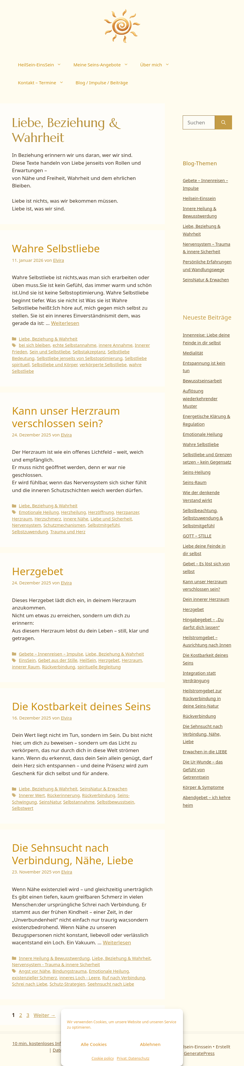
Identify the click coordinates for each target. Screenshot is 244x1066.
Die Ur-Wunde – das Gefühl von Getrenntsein (203, 769)
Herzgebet (37, 571)
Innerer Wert (32, 795)
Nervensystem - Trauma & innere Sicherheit (56, 964)
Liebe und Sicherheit (111, 519)
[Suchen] (223, 122)
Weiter (44, 1015)
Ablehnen (150, 1044)
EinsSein (27, 660)
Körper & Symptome (203, 787)
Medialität (193, 353)
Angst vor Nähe (34, 971)
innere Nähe (75, 519)
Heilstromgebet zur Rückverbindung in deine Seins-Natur (202, 698)
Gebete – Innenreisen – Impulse (51, 654)
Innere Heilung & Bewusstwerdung (54, 958)
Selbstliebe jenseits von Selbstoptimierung (80, 358)
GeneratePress (199, 1053)
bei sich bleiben (34, 345)
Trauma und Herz (67, 531)
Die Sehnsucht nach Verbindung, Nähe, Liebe (72, 854)
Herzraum (22, 519)
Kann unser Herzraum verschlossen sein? (66, 417)
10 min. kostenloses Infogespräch (47, 1043)
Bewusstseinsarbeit (202, 381)
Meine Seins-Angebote (103, 65)
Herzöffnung (101, 512)
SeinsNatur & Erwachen (103, 789)
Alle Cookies (94, 1044)
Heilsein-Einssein (199, 198)
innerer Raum (26, 667)
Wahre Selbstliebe (56, 248)
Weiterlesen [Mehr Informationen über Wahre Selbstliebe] (65, 323)
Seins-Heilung (197, 472)
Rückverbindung (58, 667)
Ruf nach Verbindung (123, 978)
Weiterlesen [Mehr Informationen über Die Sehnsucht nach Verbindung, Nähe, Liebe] (117, 942)
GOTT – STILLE (197, 536)
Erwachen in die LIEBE (205, 752)
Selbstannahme (78, 802)
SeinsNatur (50, 802)
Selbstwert (22, 808)
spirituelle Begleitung (99, 667)
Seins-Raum (195, 482)
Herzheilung (73, 512)
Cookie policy (103, 1058)
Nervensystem (26, 525)
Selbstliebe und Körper (54, 364)
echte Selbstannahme (75, 345)
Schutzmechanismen (64, 525)
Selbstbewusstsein (115, 802)
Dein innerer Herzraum (206, 599)
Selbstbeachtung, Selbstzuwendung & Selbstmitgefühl (203, 518)
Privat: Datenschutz (133, 1058)
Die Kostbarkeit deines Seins (81, 706)
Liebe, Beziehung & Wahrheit (48, 339)
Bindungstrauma (70, 971)
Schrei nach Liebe (29, 984)
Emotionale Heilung (39, 512)
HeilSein (88, 660)
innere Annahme (115, 345)
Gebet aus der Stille (57, 660)
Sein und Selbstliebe (50, 352)
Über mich (158, 65)
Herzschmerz (47, 519)
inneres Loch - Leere (79, 978)
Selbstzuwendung (30, 531)
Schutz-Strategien (67, 984)
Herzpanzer (127, 512)
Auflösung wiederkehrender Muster (200, 398)
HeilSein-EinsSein (42, 65)
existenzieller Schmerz (34, 978)
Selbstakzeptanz (89, 352)
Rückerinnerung (63, 795)
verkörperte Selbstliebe (103, 364)
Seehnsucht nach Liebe (111, 984)
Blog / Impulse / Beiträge (102, 82)
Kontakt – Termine (44, 82)
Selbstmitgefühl (104, 525)
